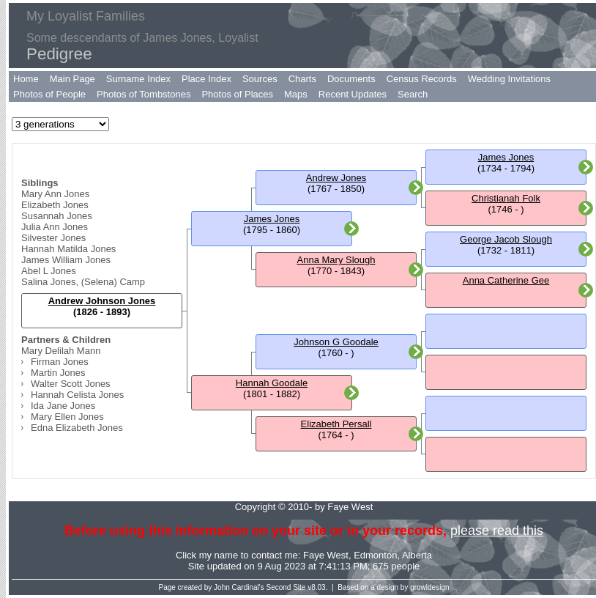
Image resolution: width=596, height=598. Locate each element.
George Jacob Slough (506, 239)
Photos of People (49, 94)
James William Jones (66, 259)
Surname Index (138, 78)
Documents (351, 78)
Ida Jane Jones (63, 405)
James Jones (272, 218)
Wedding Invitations (509, 78)
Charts (302, 78)
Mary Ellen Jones (67, 416)
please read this (496, 530)
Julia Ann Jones (54, 226)
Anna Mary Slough (336, 259)
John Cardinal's (239, 587)
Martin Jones (58, 372)
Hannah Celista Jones (77, 394)
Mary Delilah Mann (60, 350)
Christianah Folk (506, 198)
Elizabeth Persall (336, 423)
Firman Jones (60, 361)
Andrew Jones (336, 177)
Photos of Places (237, 94)
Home (26, 78)
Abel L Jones (48, 270)
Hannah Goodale (272, 382)
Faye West (326, 555)
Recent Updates (353, 94)
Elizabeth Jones (55, 204)
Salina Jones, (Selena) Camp (83, 281)
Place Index (206, 78)
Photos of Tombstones (143, 94)
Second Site (286, 587)
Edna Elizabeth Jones (77, 427)
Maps (296, 94)
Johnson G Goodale (336, 341)
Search (413, 94)
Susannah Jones (56, 215)
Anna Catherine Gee (506, 280)
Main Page (72, 78)
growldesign (429, 587)
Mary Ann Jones (55, 193)
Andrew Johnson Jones (102, 300)
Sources (259, 78)
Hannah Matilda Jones (68, 248)
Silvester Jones (53, 237)
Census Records (422, 78)
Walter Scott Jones (71, 383)
